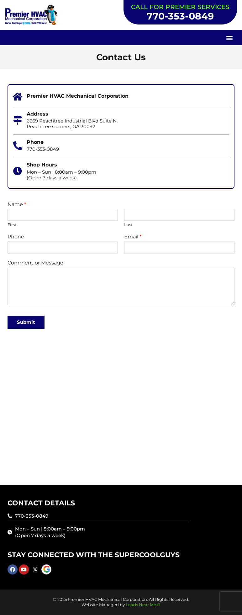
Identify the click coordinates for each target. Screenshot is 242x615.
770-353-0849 (180, 16)
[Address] (17, 120)
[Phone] (63, 247)
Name (17, 204)
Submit (26, 322)
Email (132, 237)
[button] (229, 37)
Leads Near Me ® (143, 604)
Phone (16, 237)
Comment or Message (35, 263)
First (12, 224)
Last (128, 224)
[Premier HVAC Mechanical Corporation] (17, 96)
